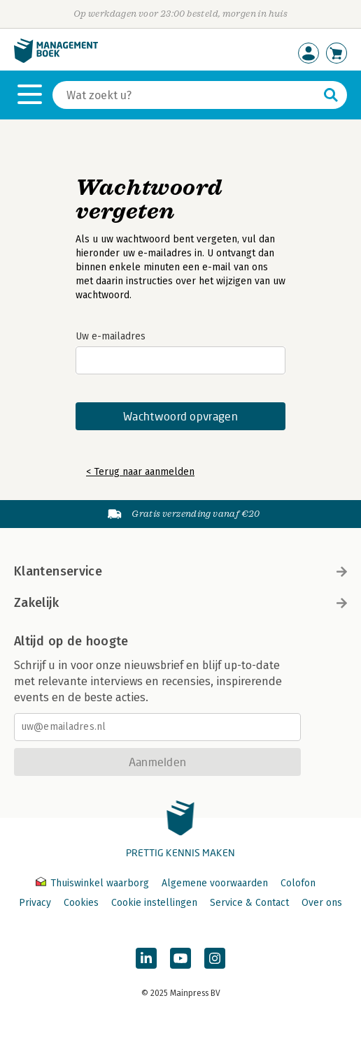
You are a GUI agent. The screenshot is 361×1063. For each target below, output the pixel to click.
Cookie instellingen (154, 903)
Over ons (322, 903)
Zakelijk (180, 602)
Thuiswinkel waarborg (94, 883)
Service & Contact (249, 903)
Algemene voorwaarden (215, 883)
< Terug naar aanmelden (140, 472)
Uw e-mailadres (111, 336)
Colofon (298, 883)
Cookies (81, 903)
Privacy (35, 903)
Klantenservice (180, 571)
